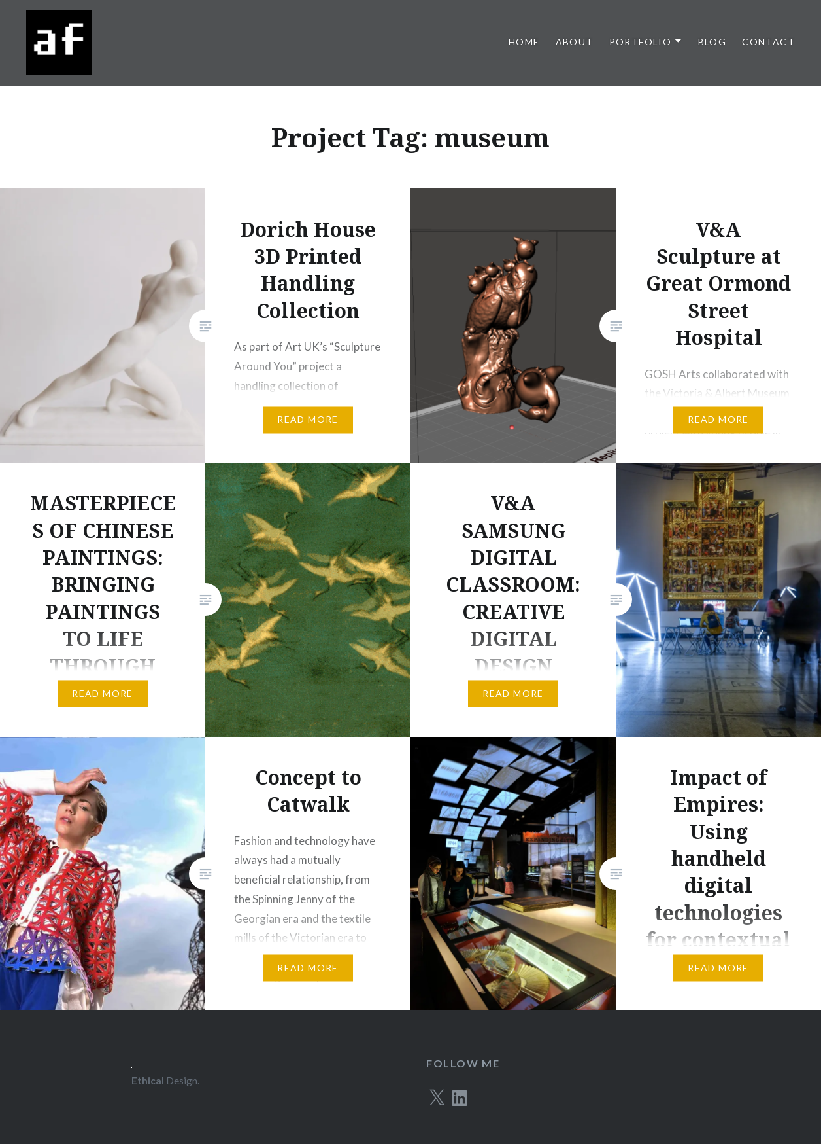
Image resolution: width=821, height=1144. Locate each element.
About (575, 41)
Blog (712, 41)
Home (524, 41)
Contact (768, 41)
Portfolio (640, 41)
